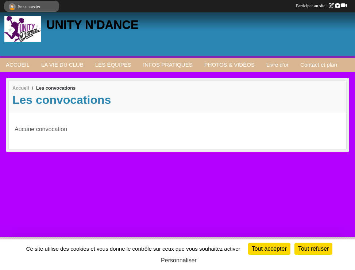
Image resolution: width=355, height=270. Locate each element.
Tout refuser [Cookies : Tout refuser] (313, 249)
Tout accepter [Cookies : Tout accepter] (269, 249)
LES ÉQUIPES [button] (113, 65)
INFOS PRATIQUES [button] (168, 65)
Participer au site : (321, 5)
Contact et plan (318, 65)
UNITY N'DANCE (92, 24)
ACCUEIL (18, 65)
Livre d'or (277, 65)
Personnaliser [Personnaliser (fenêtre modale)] (179, 260)
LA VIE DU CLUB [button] (62, 65)
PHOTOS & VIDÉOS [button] (229, 65)
